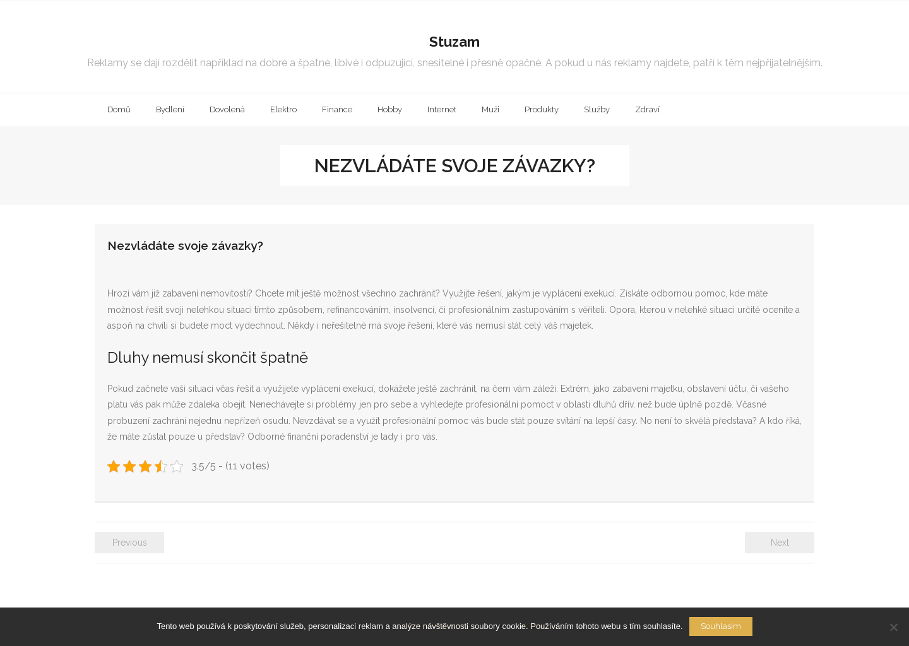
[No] (893, 627)
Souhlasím (721, 626)
